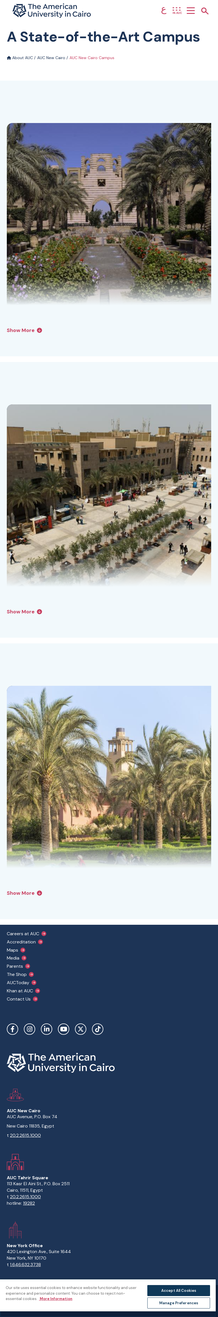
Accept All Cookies (178, 1290)
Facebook (12, 1029)
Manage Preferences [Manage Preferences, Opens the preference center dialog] (178, 1303)
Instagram (29, 1029)
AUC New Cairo (51, 57)
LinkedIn (46, 1029)
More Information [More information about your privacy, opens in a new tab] (55, 1298)
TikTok (97, 1029)
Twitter (80, 1029)
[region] (108, 1298)
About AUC (20, 57)
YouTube (63, 1029)
